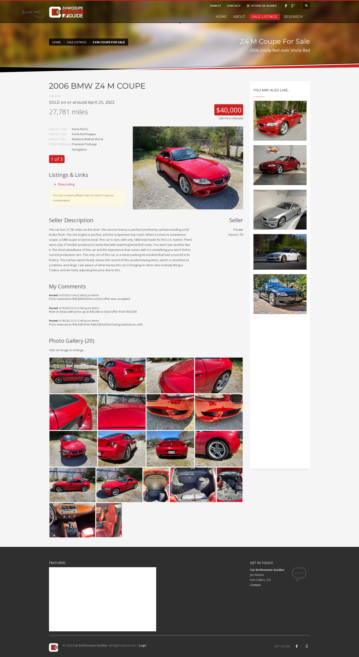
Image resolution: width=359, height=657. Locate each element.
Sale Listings (264, 17)
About (239, 17)
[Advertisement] (280, 395)
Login (142, 645)
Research (293, 17)
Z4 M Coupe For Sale (108, 42)
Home (221, 17)
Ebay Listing (66, 184)
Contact (255, 585)
